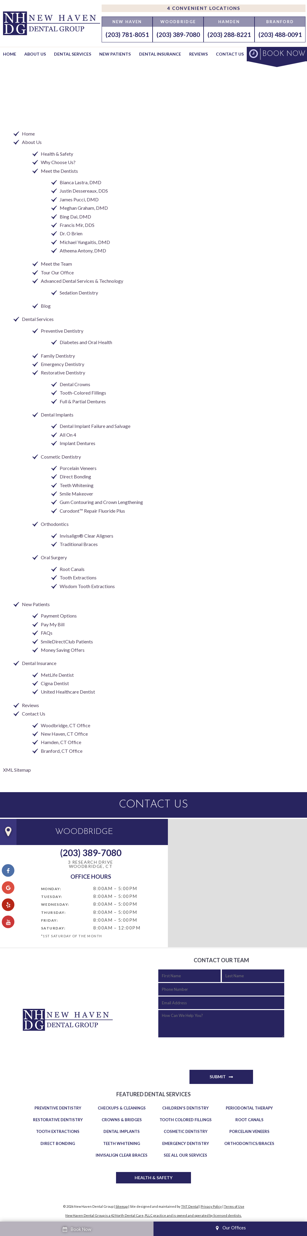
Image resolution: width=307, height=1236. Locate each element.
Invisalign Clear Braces (122, 1155)
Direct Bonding (75, 476)
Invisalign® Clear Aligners (86, 536)
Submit (218, 1076)
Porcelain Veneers (78, 468)
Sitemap (121, 1206)
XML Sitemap (17, 770)
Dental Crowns (75, 384)
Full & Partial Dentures (83, 401)
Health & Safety (57, 154)
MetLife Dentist (57, 675)
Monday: (51, 889)
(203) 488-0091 (280, 34)
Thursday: (53, 912)
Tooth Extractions (78, 577)
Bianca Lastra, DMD (80, 182)
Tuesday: (51, 896)
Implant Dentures (77, 443)
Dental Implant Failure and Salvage (95, 426)
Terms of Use (234, 1206)
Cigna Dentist (55, 683)
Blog (46, 306)
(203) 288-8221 (229, 34)
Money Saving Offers (63, 650)
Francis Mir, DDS (77, 225)
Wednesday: (55, 904)
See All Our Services (185, 1155)
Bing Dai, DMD (75, 216)
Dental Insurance (160, 53)
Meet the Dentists (59, 171)
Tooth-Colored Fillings (83, 392)
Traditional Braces (79, 544)
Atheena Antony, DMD (83, 250)
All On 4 (68, 435)
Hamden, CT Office (61, 742)
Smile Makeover (76, 493)
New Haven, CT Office (64, 734)
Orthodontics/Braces (249, 1143)
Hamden (229, 21)
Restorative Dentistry (63, 372)
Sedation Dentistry (79, 292)
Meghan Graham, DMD (84, 208)
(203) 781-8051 (127, 34)
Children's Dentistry (185, 1108)
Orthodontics (55, 524)
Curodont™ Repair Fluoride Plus (92, 511)
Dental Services (72, 53)
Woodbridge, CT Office (65, 725)
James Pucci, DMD (79, 199)
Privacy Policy (211, 1206)
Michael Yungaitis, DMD (85, 242)
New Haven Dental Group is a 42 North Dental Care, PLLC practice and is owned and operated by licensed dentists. (153, 1215)
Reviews (198, 53)
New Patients (115, 53)
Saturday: (53, 928)
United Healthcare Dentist (68, 691)
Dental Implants (57, 414)
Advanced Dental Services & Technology (82, 281)
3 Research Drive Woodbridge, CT (90, 864)
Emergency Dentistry (62, 364)
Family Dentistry (58, 356)
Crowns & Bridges (122, 1119)
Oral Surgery (54, 557)
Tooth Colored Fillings (185, 1119)
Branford (280, 21)
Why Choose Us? (58, 162)
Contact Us (230, 53)
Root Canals (72, 569)
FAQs (46, 633)
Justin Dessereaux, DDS (84, 191)
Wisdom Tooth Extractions (87, 586)
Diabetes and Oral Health (86, 342)
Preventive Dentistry (62, 331)
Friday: (49, 920)
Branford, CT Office (61, 751)
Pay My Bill (52, 624)
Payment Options (59, 615)
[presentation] (203, 1050)
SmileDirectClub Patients (67, 641)
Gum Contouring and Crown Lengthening (101, 502)
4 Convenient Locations (203, 8)
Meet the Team (56, 264)
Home (9, 53)
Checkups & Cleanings (122, 1108)
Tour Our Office (57, 272)
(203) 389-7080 (178, 34)
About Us (35, 53)
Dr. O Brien (71, 233)
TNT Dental (190, 1206)
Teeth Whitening (77, 485)
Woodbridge (178, 21)
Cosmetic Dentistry (61, 456)
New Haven (127, 21)
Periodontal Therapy (249, 1108)
